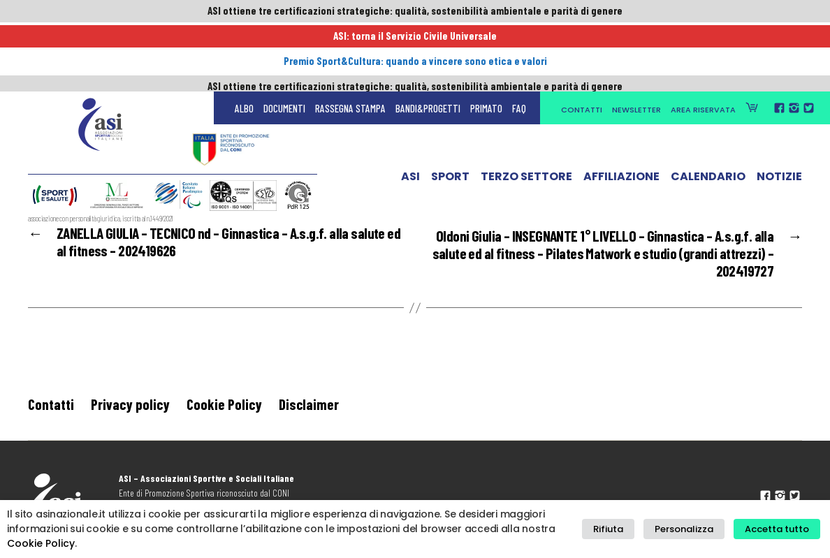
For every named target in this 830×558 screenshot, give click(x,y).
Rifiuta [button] (624, 529)
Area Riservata (703, 43)
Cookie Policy (224, 409)
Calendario (708, 114)
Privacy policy (130, 409)
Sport (450, 114)
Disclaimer (309, 409)
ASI (410, 114)
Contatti (581, 43)
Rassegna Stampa (350, 42)
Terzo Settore (526, 114)
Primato (486, 42)
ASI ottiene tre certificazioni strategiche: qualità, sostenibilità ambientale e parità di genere (415, 12)
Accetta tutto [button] (780, 529)
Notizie (779, 114)
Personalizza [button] (693, 529)
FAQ (519, 42)
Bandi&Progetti (427, 42)
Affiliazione (621, 114)
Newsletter (636, 43)
